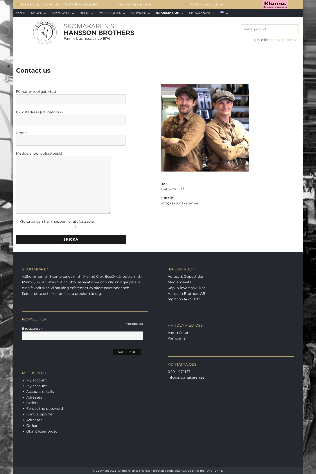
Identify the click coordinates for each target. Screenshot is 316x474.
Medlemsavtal (180, 282)
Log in (255, 40)
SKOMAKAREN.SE (91, 26)
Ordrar (31, 426)
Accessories (110, 13)
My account (199, 13)
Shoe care (61, 13)
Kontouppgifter (40, 414)
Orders (32, 403)
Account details (40, 392)
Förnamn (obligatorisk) (71, 95)
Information (168, 13)
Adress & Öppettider (185, 276)
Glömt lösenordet (41, 431)
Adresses (34, 397)
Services (138, 13)
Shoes (36, 13)
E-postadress (32, 329)
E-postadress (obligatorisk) (71, 116)
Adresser (34, 420)
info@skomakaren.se (179, 203)
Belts (84, 13)
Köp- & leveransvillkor (186, 288)
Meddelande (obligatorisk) (63, 156)
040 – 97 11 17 (172, 189)
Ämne (71, 137)
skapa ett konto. (283, 40)
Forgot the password (44, 408)
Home (21, 13)
